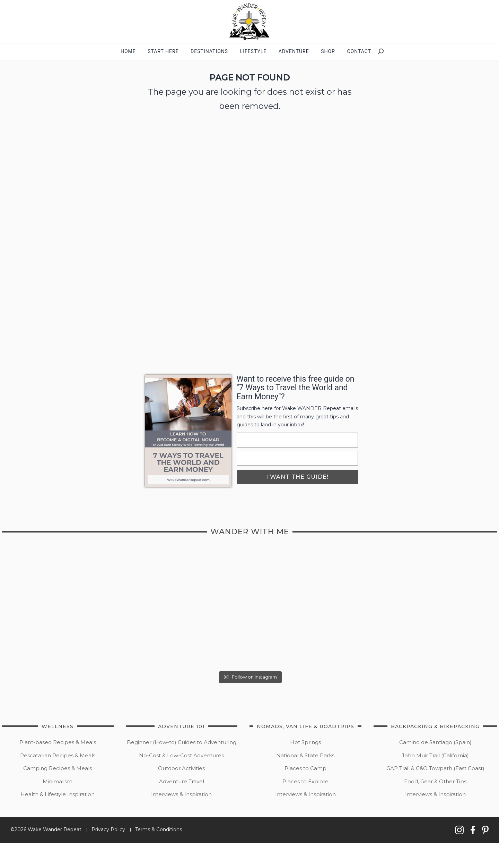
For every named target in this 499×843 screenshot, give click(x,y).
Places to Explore (305, 781)
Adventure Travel (181, 781)
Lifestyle (253, 51)
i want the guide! (297, 477)
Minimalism (57, 781)
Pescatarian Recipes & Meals (57, 755)
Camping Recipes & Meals (57, 768)
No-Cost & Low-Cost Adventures (181, 755)
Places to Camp (305, 768)
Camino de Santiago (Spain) (435, 742)
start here (163, 51)
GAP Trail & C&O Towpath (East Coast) (435, 768)
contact (359, 51)
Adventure (294, 51)
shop (328, 51)
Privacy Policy (108, 829)
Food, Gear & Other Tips (435, 781)
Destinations (209, 51)
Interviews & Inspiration (181, 794)
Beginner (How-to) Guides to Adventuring (181, 742)
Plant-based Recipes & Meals (57, 742)
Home (128, 51)
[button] (249, 21)
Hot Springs (305, 742)
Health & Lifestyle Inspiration (57, 794)
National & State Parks (305, 755)
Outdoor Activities (181, 768)
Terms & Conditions (158, 829)
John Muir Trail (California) (435, 755)
